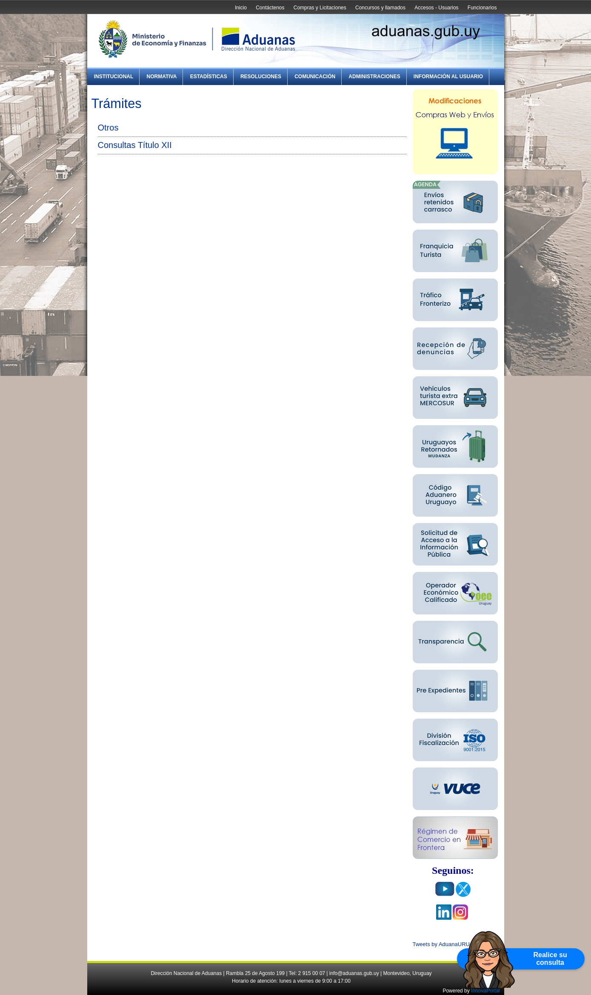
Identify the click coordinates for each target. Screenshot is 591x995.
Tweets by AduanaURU (441, 944)
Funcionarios (482, 8)
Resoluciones (260, 77)
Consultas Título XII (135, 145)
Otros (108, 127)
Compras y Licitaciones (320, 8)
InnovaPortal (485, 991)
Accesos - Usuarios (436, 8)
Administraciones (374, 77)
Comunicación (314, 77)
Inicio (241, 8)
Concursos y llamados (380, 8)
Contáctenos (270, 8)
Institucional (114, 77)
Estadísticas (208, 77)
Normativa (162, 77)
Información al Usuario (448, 77)
